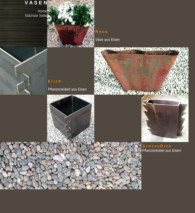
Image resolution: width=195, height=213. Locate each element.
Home (42, 11)
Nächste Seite (36, 16)
